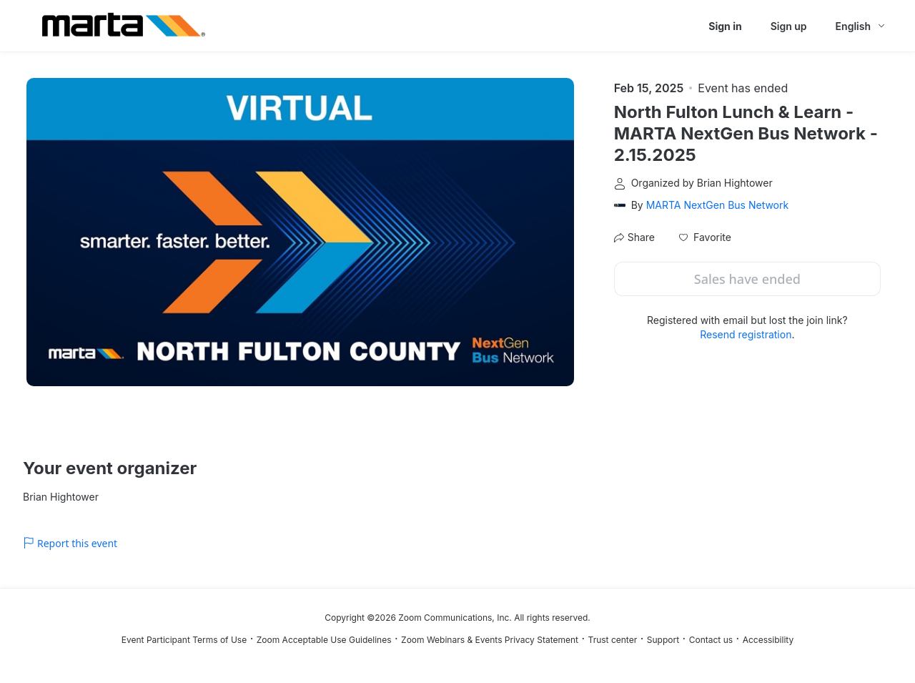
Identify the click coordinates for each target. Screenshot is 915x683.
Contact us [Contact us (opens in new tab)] (711, 639)
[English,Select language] (861, 26)
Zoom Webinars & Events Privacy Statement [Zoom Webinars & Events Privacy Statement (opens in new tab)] (489, 639)
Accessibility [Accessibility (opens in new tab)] (768, 639)
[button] (705, 237)
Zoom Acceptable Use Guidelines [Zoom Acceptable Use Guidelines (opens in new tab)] (324, 639)
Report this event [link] (70, 543)
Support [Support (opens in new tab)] (663, 639)
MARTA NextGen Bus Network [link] (717, 205)
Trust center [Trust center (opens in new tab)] (613, 639)
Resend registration (745, 334)
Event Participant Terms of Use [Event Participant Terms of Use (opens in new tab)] (184, 639)
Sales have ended (747, 279)
